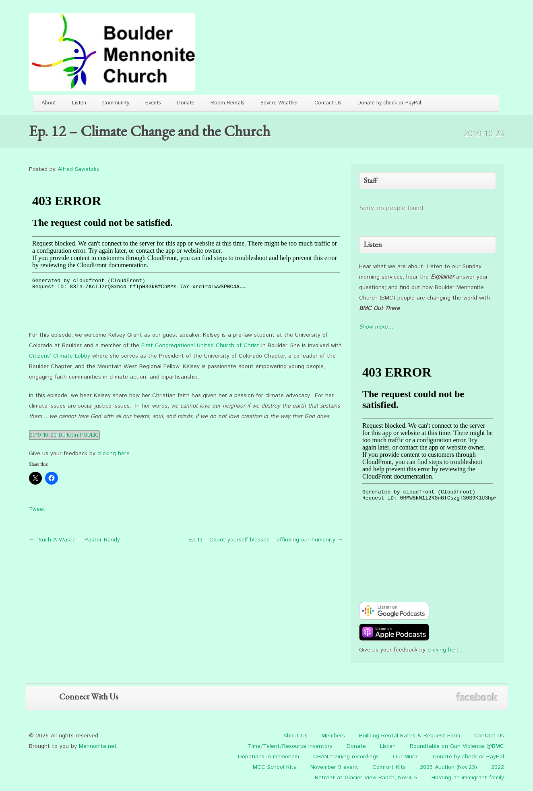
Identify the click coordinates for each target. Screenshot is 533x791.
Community (115, 103)
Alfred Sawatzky (78, 169)
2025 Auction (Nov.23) (448, 767)
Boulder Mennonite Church (112, 52)
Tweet (37, 509)
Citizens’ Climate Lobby (59, 356)
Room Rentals (227, 103)
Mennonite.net (98, 746)
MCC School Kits (274, 767)
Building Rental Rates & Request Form (409, 736)
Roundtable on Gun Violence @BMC (457, 746)
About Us (295, 736)
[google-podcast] (394, 618)
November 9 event (334, 767)
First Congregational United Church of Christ (200, 345)
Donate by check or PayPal (389, 103)
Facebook (477, 696)
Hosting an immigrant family (468, 778)
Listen (79, 103)
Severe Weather (279, 103)
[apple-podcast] (394, 639)
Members (333, 736)
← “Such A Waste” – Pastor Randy (74, 540)
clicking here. (114, 454)
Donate (185, 103)
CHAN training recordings (346, 757)
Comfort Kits (389, 767)
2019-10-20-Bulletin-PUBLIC (64, 435)
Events (153, 103)
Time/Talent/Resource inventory (290, 746)
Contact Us (327, 103)
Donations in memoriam (268, 757)
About (48, 103)
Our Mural (406, 757)
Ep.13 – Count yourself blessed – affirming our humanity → (266, 540)
